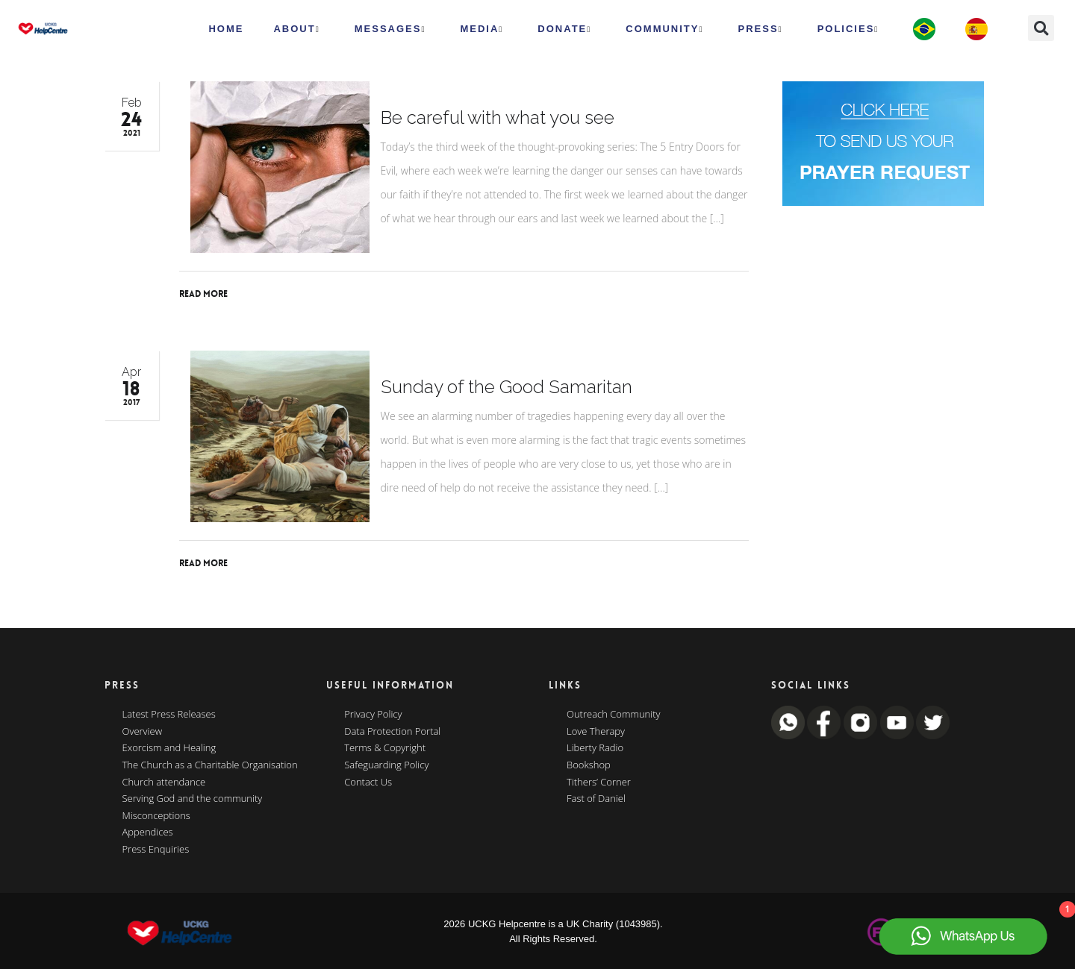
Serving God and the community (192, 799)
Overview (142, 732)
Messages (390, 29)
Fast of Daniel (596, 799)
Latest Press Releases (169, 715)
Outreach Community (614, 715)
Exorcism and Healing (169, 748)
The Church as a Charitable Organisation (210, 765)
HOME (225, 28)
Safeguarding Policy (386, 765)
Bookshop (589, 765)
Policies (848, 29)
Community (664, 29)
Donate (564, 29)
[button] (1041, 28)
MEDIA (481, 29)
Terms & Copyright (385, 748)
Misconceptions (156, 816)
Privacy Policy (373, 715)
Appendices (147, 832)
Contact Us (368, 782)
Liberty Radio (595, 748)
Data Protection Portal (392, 732)
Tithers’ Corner (599, 782)
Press (760, 29)
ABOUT (296, 29)
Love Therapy (596, 732)
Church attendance (164, 782)
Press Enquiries (156, 850)
